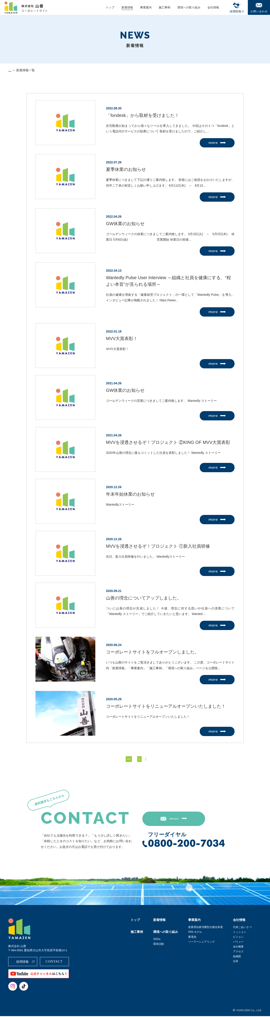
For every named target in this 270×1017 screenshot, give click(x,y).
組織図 (237, 957)
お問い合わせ (184, 819)
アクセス (238, 952)
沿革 (235, 962)
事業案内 (194, 920)
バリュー (238, 942)
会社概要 (238, 947)
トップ (13, 70)
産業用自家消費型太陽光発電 (205, 928)
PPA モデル (195, 933)
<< (129, 759)
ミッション (239, 933)
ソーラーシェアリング (201, 942)
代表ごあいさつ (242, 928)
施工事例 (137, 932)
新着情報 (159, 920)
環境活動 (158, 945)
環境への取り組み (165, 932)
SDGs (156, 940)
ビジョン (238, 937)
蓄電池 (192, 937)
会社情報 (239, 920)
